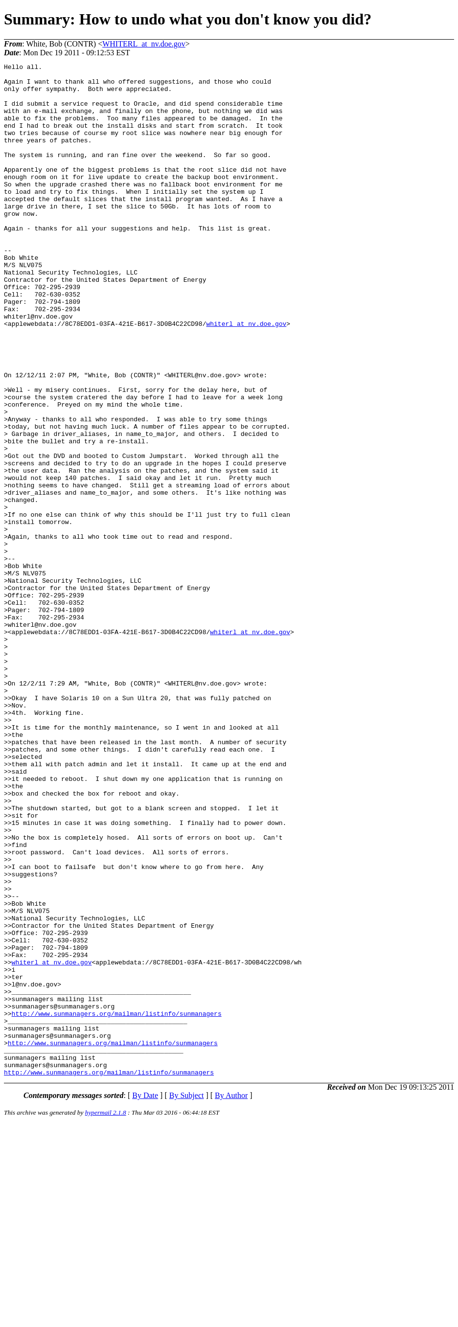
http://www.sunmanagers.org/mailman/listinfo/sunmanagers (117, 1204)
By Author (231, 1298)
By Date (145, 1298)
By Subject (186, 1298)
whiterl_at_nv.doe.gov (246, 376)
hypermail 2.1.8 (105, 1315)
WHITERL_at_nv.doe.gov (143, 44)
